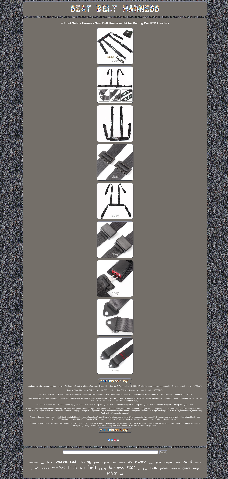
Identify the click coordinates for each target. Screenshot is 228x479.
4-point (105, 462)
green (96, 462)
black (72, 467)
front (34, 468)
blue (49, 462)
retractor (33, 462)
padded (45, 468)
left (139, 469)
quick (186, 468)
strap (196, 468)
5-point (102, 469)
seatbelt (122, 463)
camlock (58, 468)
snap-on (168, 462)
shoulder (175, 468)
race (178, 463)
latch (198, 463)
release (140, 462)
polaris (164, 468)
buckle (151, 463)
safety (112, 473)
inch (121, 474)
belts (153, 468)
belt (92, 467)
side (130, 462)
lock (83, 468)
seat (131, 467)
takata (114, 463)
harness (116, 467)
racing (85, 461)
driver (145, 469)
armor (42, 463)
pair (158, 462)
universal (66, 462)
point (187, 461)
